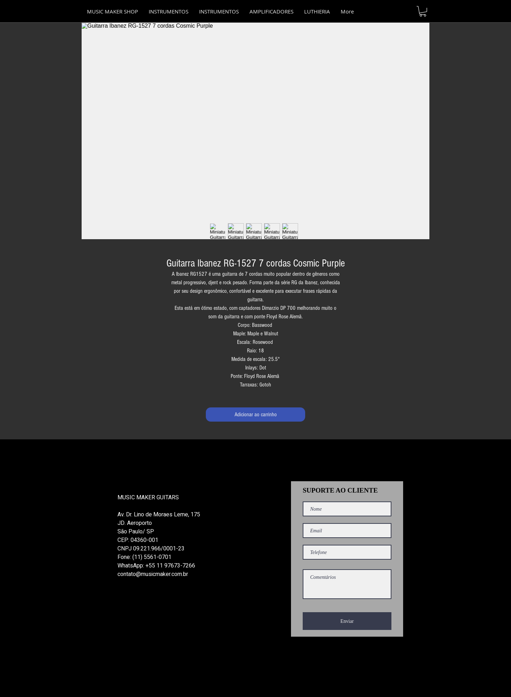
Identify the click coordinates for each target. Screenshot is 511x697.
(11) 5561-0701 (151, 557)
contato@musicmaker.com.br (152, 574)
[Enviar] (347, 621)
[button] (219, 11)
